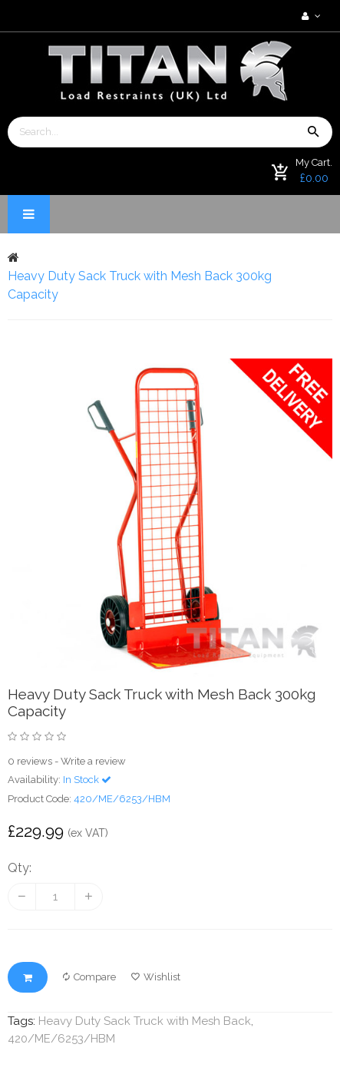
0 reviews (30, 761)
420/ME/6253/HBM (61, 1039)
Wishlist (155, 977)
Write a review (93, 761)
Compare (89, 977)
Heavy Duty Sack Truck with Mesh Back (144, 1021)
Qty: (19, 868)
